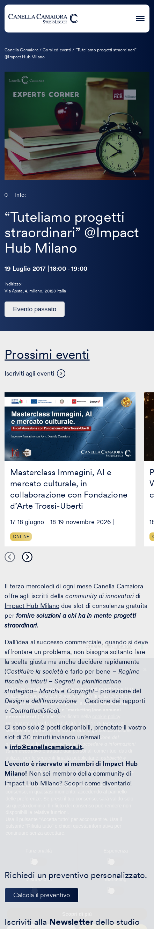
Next (27, 557)
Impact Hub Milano (32, 605)
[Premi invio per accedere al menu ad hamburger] (140, 17)
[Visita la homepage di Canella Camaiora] (43, 18)
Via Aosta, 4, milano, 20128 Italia (35, 291)
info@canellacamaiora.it (46, 746)
